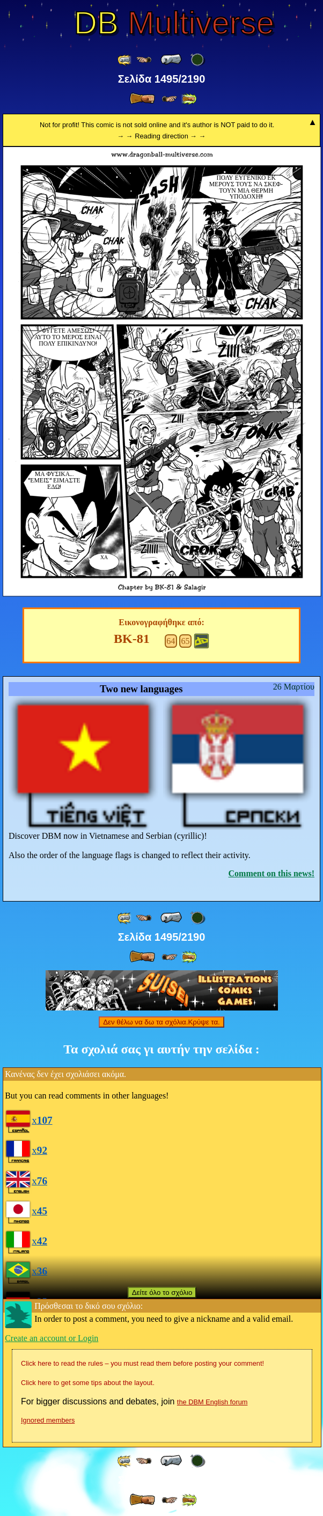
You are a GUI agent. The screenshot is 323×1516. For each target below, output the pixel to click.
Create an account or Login (51, 1338)
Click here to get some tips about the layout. (88, 1383)
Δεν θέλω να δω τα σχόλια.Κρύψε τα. (161, 1022)
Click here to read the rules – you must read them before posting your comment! (142, 1363)
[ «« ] (125, 60)
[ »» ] (189, 99)
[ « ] (171, 59)
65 (185, 641)
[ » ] (142, 98)
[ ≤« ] (144, 60)
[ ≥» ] (170, 99)
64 (170, 641)
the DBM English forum (212, 1402)
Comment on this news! (271, 873)
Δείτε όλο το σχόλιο (162, 1292)
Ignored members (48, 1420)
